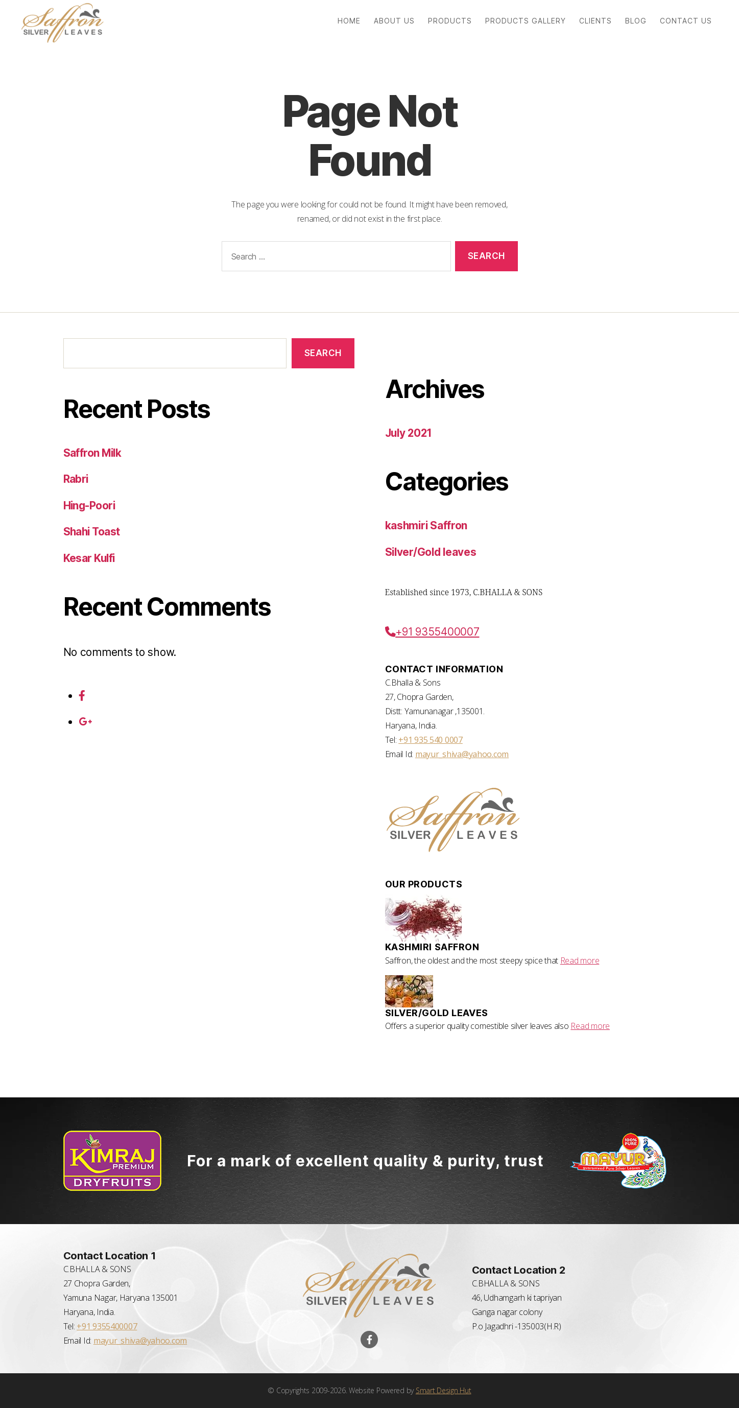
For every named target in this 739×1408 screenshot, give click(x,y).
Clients (595, 20)
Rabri (76, 479)
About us (394, 20)
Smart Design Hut (443, 1390)
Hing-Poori (90, 505)
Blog (636, 20)
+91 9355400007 (433, 631)
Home (349, 20)
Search (323, 353)
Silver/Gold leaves (432, 552)
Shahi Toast (92, 531)
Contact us (686, 20)
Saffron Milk (93, 453)
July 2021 (410, 433)
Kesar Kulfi (89, 558)
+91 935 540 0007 (430, 739)
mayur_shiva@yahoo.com (462, 754)
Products (450, 20)
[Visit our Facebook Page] (369, 1339)
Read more (580, 960)
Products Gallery (525, 20)
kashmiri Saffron (427, 525)
